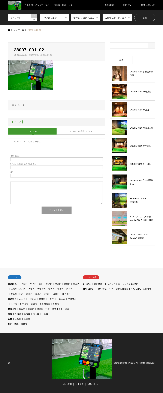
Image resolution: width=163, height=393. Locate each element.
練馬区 (38, 294)
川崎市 (31, 309)
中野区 (60, 289)
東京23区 (12, 284)
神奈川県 (12, 309)
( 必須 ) (15, 156)
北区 (21, 294)
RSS (9, 363)
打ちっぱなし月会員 (118, 289)
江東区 (14, 289)
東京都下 (12, 299)
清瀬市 (34, 304)
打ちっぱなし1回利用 (141, 289)
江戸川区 (66, 294)
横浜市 (22, 309)
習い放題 (98, 284)
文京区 (58, 284)
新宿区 (49, 284)
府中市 (53, 299)
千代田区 (23, 284)
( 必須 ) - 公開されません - (23, 164)
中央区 (33, 284)
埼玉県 (36, 314)
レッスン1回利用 (130, 284)
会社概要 (109, 5)
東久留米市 (45, 304)
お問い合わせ (148, 5)
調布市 (62, 299)
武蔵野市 (43, 299)
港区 (41, 284)
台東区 (67, 284)
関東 (10, 314)
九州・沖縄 (13, 324)
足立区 (47, 294)
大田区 (31, 289)
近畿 (10, 319)
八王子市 (23, 299)
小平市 (14, 304)
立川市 (33, 299)
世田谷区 (41, 289)
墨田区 (76, 284)
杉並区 (69, 289)
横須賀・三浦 (43, 309)
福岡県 (24, 324)
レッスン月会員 (112, 284)
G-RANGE (130, 363)
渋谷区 (51, 289)
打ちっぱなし (89, 289)
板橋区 (29, 294)
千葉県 (45, 314)
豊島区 (14, 294)
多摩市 (56, 304)
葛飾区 (56, 294)
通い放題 (102, 289)
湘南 (67, 309)
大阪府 (18, 319)
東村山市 (23, 304)
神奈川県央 (57, 309)
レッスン (87, 284)
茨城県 (18, 314)
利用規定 (127, 5)
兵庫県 (27, 319)
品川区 (22, 289)
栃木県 (27, 314)
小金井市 (72, 299)
